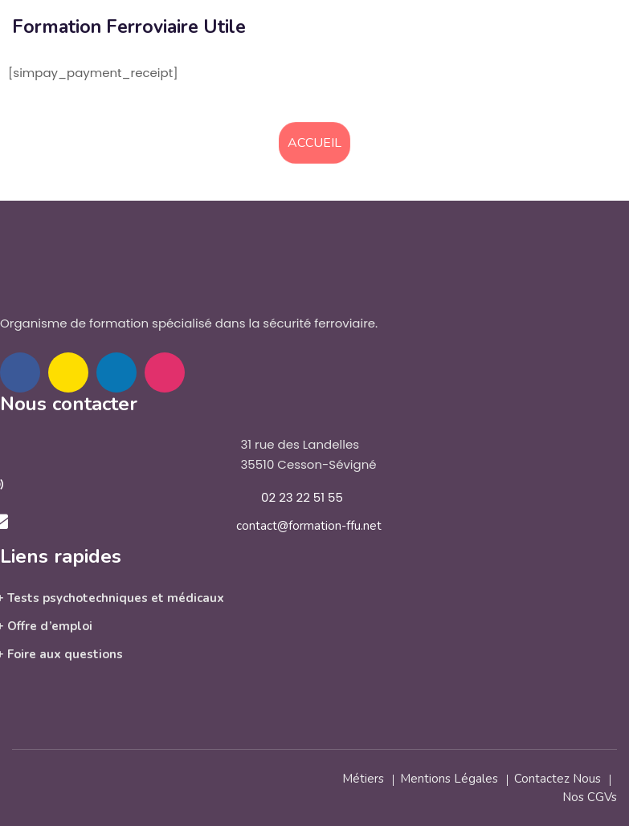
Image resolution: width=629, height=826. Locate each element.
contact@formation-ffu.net (309, 526)
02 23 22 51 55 (302, 497)
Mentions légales (449, 779)
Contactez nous (557, 779)
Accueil (314, 143)
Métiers (363, 779)
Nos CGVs (589, 797)
